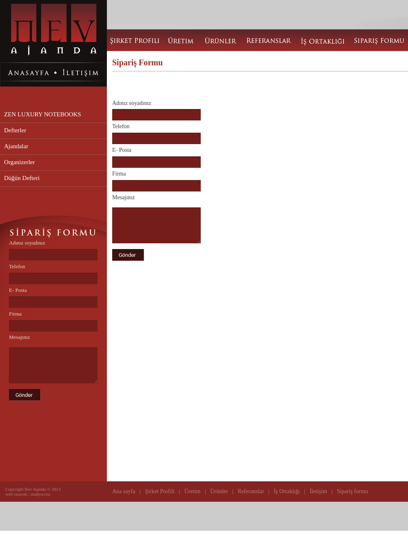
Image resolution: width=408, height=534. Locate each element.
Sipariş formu (352, 491)
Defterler (15, 130)
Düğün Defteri (22, 178)
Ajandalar (16, 146)
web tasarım (16, 494)
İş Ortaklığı (286, 491)
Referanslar (250, 491)
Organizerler (19, 162)
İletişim (318, 491)
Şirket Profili (160, 491)
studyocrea (40, 494)
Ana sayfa (124, 491)
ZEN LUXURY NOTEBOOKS (42, 114)
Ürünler (219, 491)
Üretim (192, 491)
